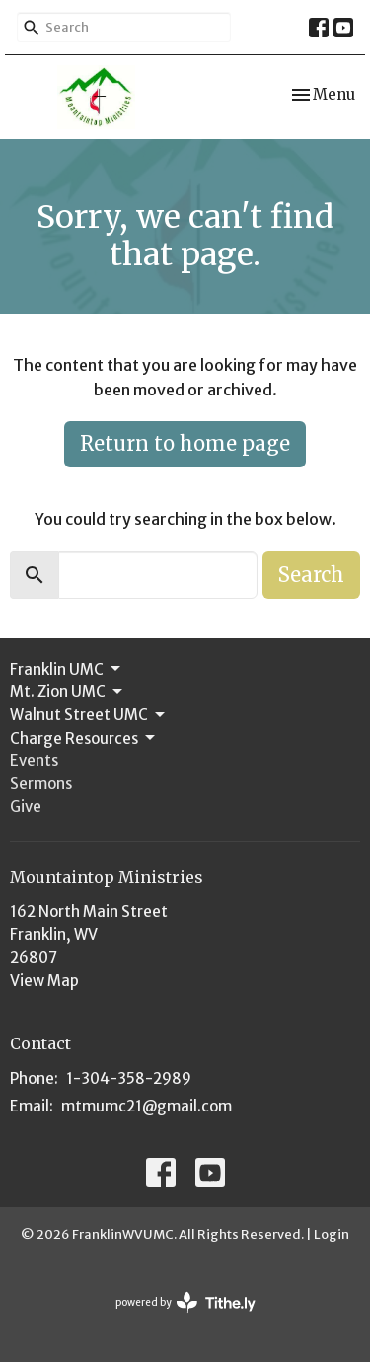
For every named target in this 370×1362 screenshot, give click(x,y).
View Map (44, 980)
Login (331, 1234)
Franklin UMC (66, 669)
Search (311, 574)
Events (34, 761)
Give (25, 806)
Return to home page (185, 443)
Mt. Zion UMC (67, 692)
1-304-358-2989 (128, 1078)
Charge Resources (84, 738)
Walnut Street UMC (89, 715)
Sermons (41, 783)
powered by (185, 1302)
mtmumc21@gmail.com (146, 1106)
